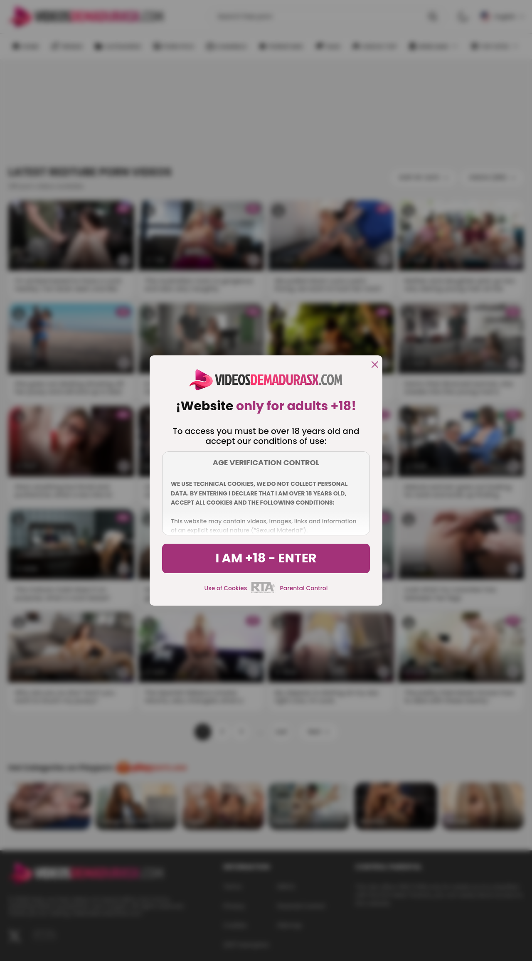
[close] (375, 365)
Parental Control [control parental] (304, 588)
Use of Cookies (225, 588)
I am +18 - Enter (265, 558)
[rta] (263, 592)
